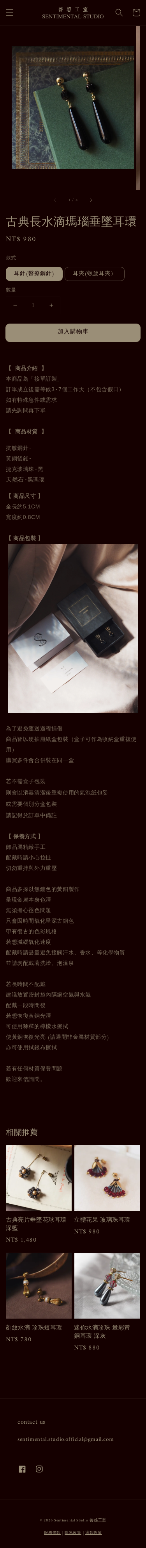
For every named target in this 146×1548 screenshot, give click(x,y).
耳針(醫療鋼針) (34, 274)
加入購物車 (73, 332)
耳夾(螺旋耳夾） (94, 274)
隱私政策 (73, 1533)
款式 (11, 258)
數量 (11, 290)
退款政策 (93, 1533)
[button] (9, 12)
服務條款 (52, 1533)
